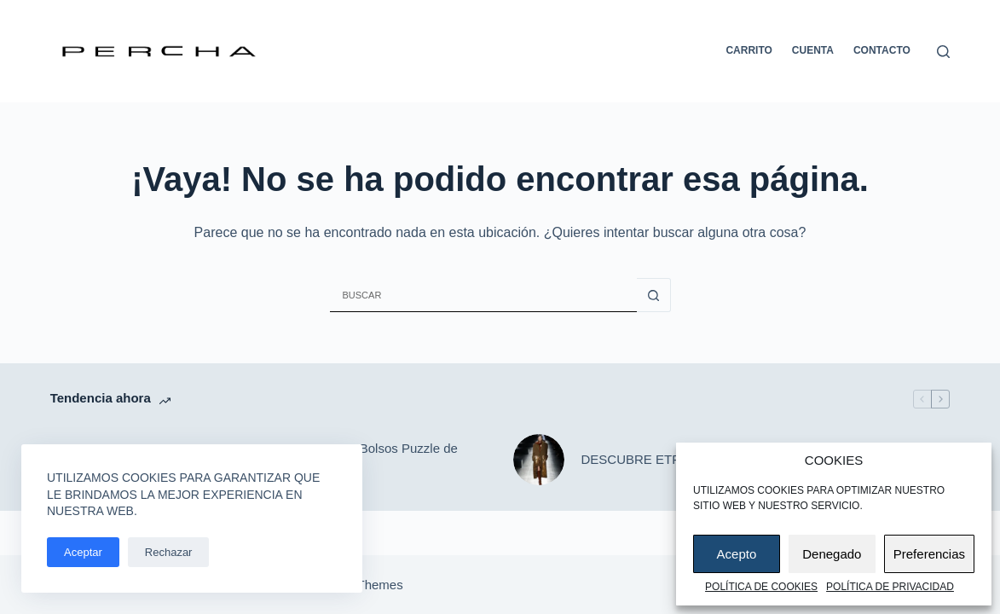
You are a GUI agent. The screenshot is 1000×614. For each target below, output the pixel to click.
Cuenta (813, 50)
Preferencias (929, 554)
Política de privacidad (890, 587)
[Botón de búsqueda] (654, 295)
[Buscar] (943, 51)
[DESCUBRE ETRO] (538, 459)
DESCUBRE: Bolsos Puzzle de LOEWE (369, 459)
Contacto (881, 50)
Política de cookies (761, 587)
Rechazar (169, 552)
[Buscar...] (483, 295)
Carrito (748, 50)
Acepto (737, 554)
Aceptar (83, 552)
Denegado (831, 554)
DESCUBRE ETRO (636, 459)
